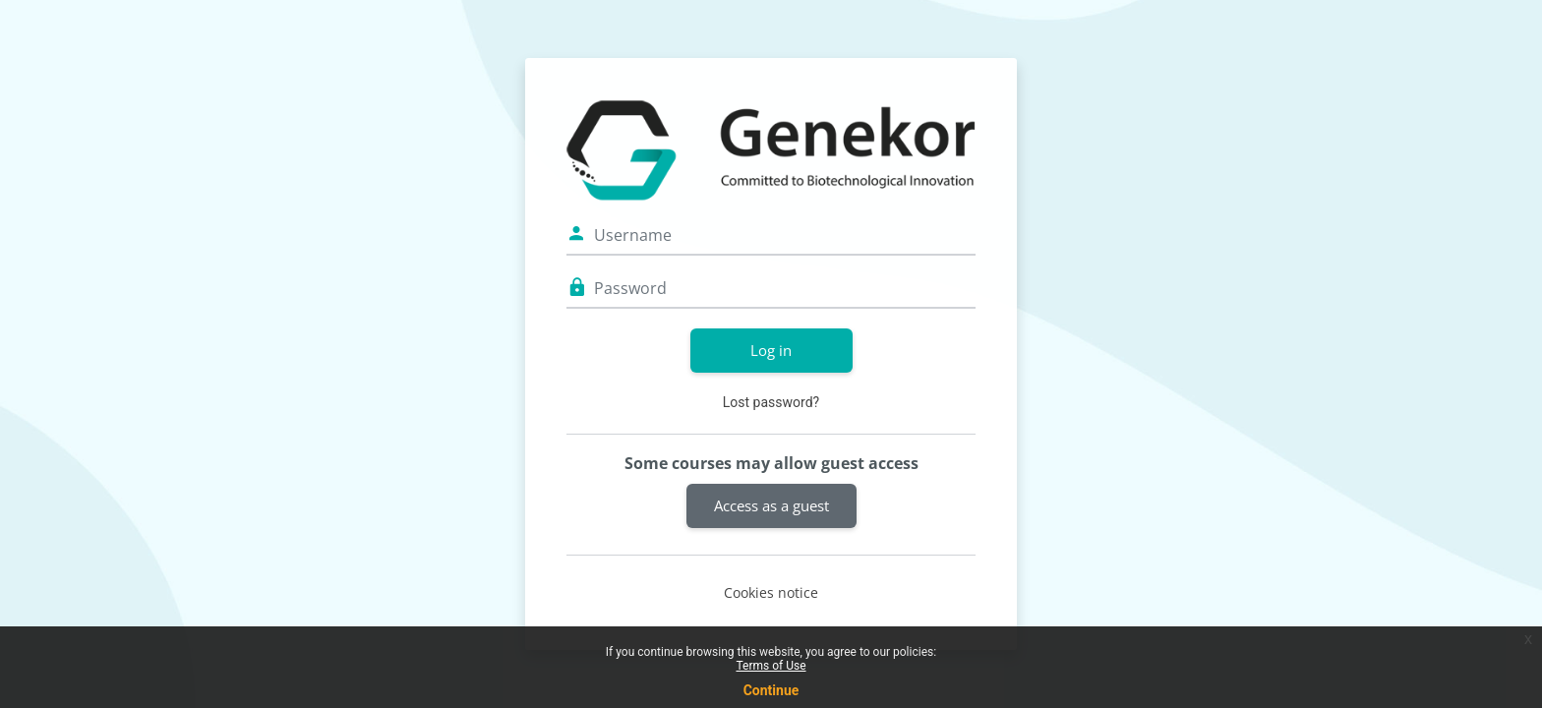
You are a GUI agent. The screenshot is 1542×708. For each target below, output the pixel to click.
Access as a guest (771, 505)
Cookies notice (771, 592)
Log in (771, 350)
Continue (771, 690)
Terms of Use (770, 666)
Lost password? (771, 402)
